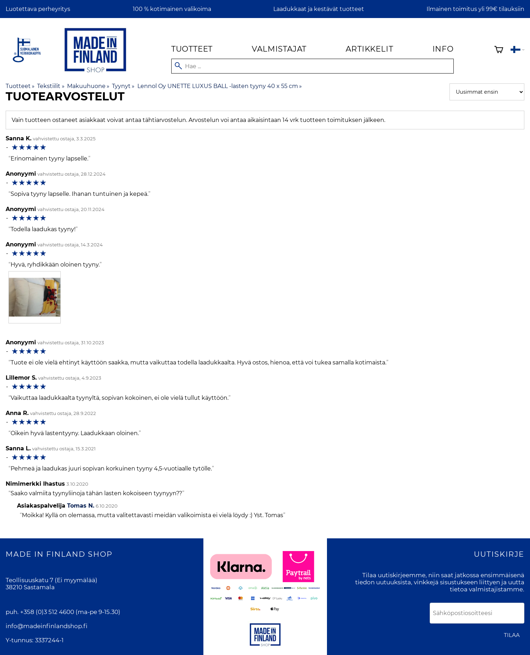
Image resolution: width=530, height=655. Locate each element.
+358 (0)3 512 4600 (47, 611)
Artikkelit (369, 48)
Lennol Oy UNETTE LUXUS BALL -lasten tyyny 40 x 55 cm (219, 86)
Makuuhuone (88, 86)
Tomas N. (80, 505)
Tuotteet (192, 48)
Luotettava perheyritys (38, 9)
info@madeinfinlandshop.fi (47, 626)
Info (443, 48)
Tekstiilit (50, 86)
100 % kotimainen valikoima (172, 9)
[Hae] (312, 66)
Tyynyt (123, 86)
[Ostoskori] (498, 50)
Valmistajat (279, 48)
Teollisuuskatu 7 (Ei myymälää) (51, 580)
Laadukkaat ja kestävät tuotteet (318, 9)
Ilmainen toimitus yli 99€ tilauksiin (475, 9)
